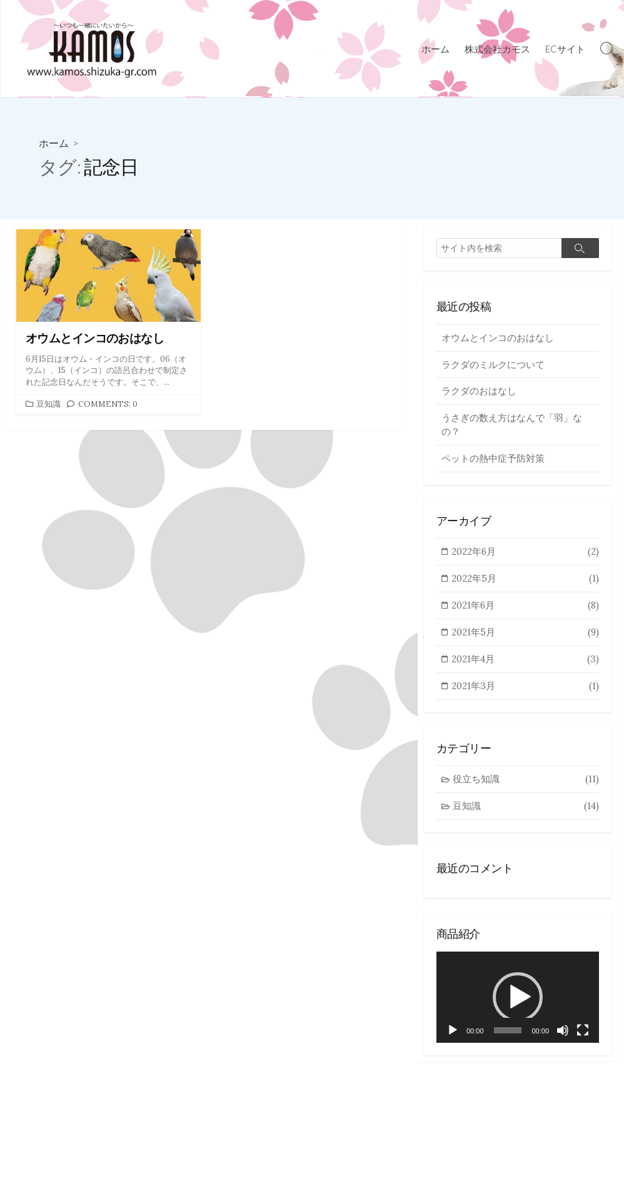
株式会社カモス (497, 48)
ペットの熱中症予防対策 (493, 461)
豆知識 (48, 403)
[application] (517, 1003)
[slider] (508, 1037)
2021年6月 (525, 609)
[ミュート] (562, 1037)
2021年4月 (525, 664)
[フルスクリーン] (582, 1037)
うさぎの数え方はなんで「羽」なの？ (511, 427)
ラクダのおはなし (478, 393)
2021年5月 (525, 637)
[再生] (452, 1037)
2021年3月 (525, 691)
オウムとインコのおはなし (497, 338)
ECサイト (565, 48)
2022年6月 (525, 555)
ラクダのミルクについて (493, 365)
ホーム (435, 48)
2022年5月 (525, 582)
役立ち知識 (526, 785)
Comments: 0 (108, 403)
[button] (518, 1003)
